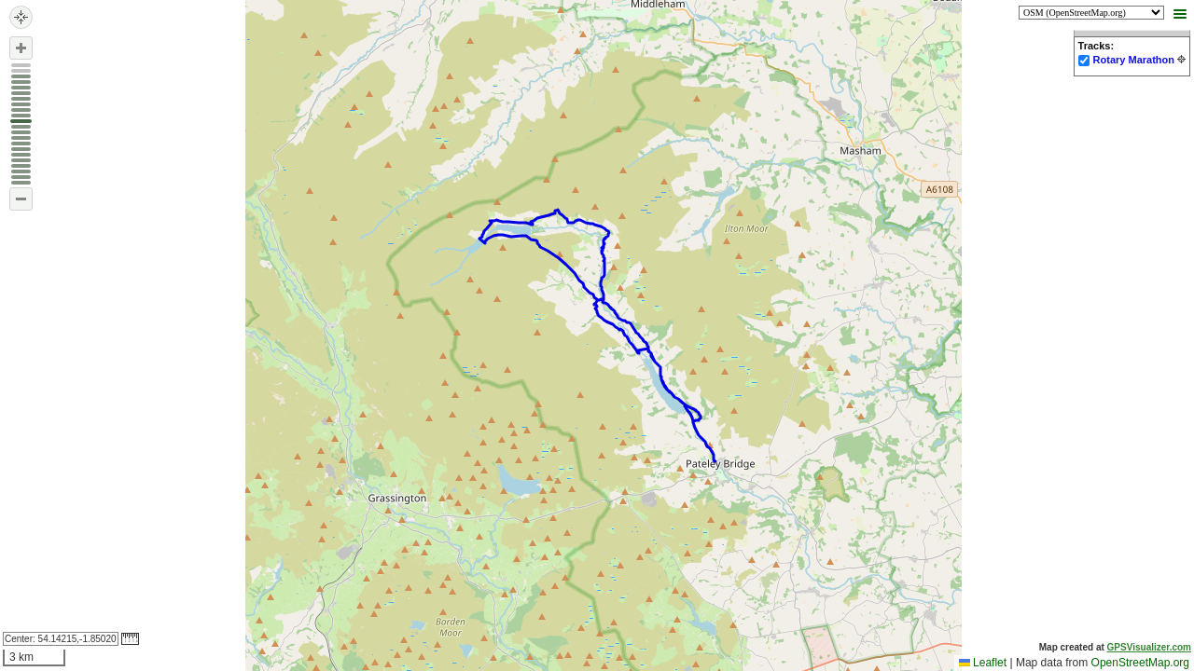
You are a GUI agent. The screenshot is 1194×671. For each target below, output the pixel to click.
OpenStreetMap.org (1140, 662)
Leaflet (983, 662)
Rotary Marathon (1133, 59)
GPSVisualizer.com (1149, 647)
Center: (61, 639)
